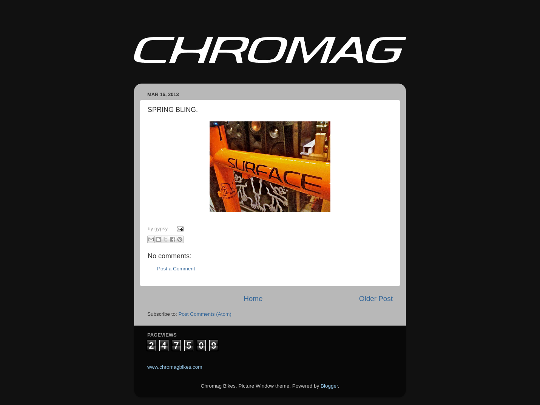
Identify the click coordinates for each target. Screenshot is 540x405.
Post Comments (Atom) (205, 314)
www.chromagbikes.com (174, 367)
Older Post (376, 299)
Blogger (329, 386)
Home (253, 299)
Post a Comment (176, 269)
